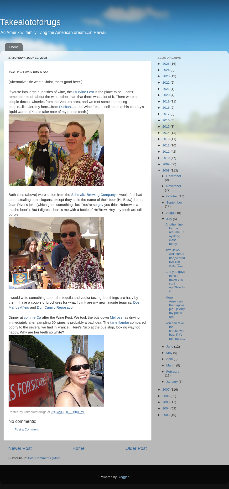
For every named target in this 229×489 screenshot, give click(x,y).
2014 (166, 132)
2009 (166, 164)
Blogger (123, 477)
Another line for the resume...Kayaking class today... (175, 234)
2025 (166, 63)
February (172, 371)
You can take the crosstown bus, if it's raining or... (175, 330)
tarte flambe (119, 322)
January (172, 381)
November (173, 186)
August (171, 213)
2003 (166, 415)
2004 (166, 408)
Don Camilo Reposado (55, 307)
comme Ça (32, 317)
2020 (166, 95)
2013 (166, 139)
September (174, 202)
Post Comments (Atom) (45, 458)
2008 (166, 170)
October (172, 196)
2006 (166, 396)
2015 (166, 126)
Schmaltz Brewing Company (93, 195)
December (173, 176)
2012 (166, 145)
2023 (166, 76)
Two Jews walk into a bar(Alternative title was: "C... (175, 257)
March (171, 365)
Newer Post (20, 448)
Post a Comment (27, 429)
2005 (166, 402)
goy (100, 205)
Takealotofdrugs (30, 22)
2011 (166, 151)
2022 (166, 82)
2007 (166, 389)
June (170, 346)
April (170, 359)
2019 (166, 101)
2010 (166, 158)
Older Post (136, 448)
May (169, 353)
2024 (166, 70)
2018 (166, 107)
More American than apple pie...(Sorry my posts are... (175, 307)
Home (14, 47)
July (169, 219)
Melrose (116, 317)
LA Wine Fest (83, 92)
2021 (166, 89)
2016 (166, 120)
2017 (166, 114)
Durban (65, 107)
